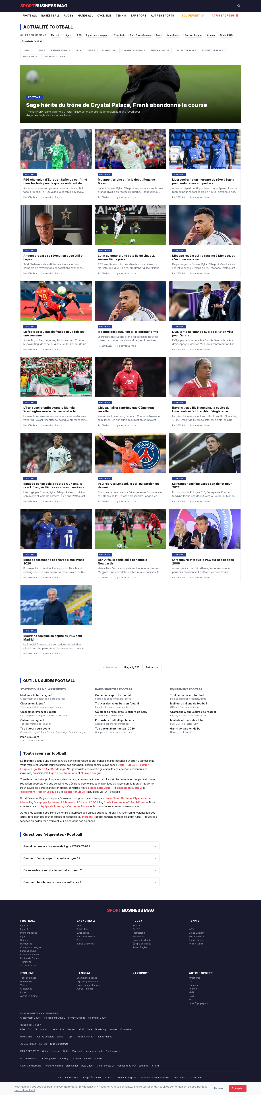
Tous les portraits (59, 1044)
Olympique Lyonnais (46, 802)
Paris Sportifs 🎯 (225, 15)
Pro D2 (136, 929)
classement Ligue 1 (100, 787)
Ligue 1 (68, 35)
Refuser (219, 1088)
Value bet (77, 1051)
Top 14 (136, 925)
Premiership (139, 932)
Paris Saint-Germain (140, 35)
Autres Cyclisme (29, 996)
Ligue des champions (97, 35)
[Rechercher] (239, 6)
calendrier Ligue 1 (75, 791)
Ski (190, 999)
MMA (191, 992)
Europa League (160, 50)
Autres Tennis (196, 943)
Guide (45, 1051)
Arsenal (211, 35)
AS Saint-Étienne (137, 802)
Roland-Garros (196, 936)
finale (159, 35)
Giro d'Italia (26, 981)
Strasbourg (101, 1029)
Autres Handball (84, 988)
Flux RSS (196, 1077)
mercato (87, 816)
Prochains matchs (53, 1065)
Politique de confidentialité (155, 1077)
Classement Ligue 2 (54, 1017)
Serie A (91, 50)
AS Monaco (68, 802)
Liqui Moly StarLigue (87, 981)
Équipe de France (212, 50)
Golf (191, 981)
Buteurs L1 (144, 1065)
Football (29, 15)
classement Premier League (38, 791)
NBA (78, 925)
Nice (89, 1029)
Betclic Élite (82, 929)
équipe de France (51, 806)
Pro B (79, 940)
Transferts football (32, 41)
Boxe (191, 996)
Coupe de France (185, 50)
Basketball (50, 15)
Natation (193, 985)
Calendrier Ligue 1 (97, 1017)
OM (30, 1029)
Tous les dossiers (44, 1036)
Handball (85, 15)
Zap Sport (138, 15)
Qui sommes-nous (68, 1077)
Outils (66, 1051)
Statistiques (72, 1065)
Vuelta (23, 985)
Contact (109, 1077)
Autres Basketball (85, 943)
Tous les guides (48, 1058)
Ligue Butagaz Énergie (88, 985)
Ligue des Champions (63, 773)
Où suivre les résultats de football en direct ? (89, 870)
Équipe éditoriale (92, 1077)
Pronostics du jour (126, 1065)
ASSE (81, 1029)
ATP (191, 925)
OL (36, 1029)
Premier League (193, 35)
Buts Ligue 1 (87, 1065)
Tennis (121, 15)
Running (63, 1058)
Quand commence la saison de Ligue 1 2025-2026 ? (89, 846)
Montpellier (126, 1029)
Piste (23, 992)
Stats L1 (156, 1065)
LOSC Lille (95, 802)
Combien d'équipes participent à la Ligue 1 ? (89, 858)
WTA (191, 929)
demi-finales (173, 35)
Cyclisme (104, 15)
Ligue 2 (41, 50)
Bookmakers (113, 1051)
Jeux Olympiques (198, 1003)
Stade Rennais (113, 802)
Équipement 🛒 (193, 15)
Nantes (113, 1029)
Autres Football (54, 56)
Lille (62, 1029)
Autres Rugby (140, 947)
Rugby (68, 15)
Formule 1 (194, 988)
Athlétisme (194, 977)
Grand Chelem (196, 932)
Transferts (119, 35)
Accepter (238, 1088)
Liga (78, 50)
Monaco (44, 1029)
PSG (79, 35)
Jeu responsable (94, 1051)
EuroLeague (82, 932)
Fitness (88, 1058)
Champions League (133, 50)
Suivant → (152, 667)
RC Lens (82, 802)
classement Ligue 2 (129, 787)
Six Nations (139, 936)
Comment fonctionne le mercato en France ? (89, 882)
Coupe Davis (196, 940)
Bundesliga (109, 50)
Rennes (71, 1029)
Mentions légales (127, 1077)
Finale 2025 (226, 35)
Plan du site (180, 1077)
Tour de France (28, 977)
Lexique (55, 1051)
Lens (54, 1029)
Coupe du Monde (142, 940)
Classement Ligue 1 (30, 1017)
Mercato (55, 35)
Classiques (26, 988)
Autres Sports (162, 15)
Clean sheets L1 (105, 1065)
